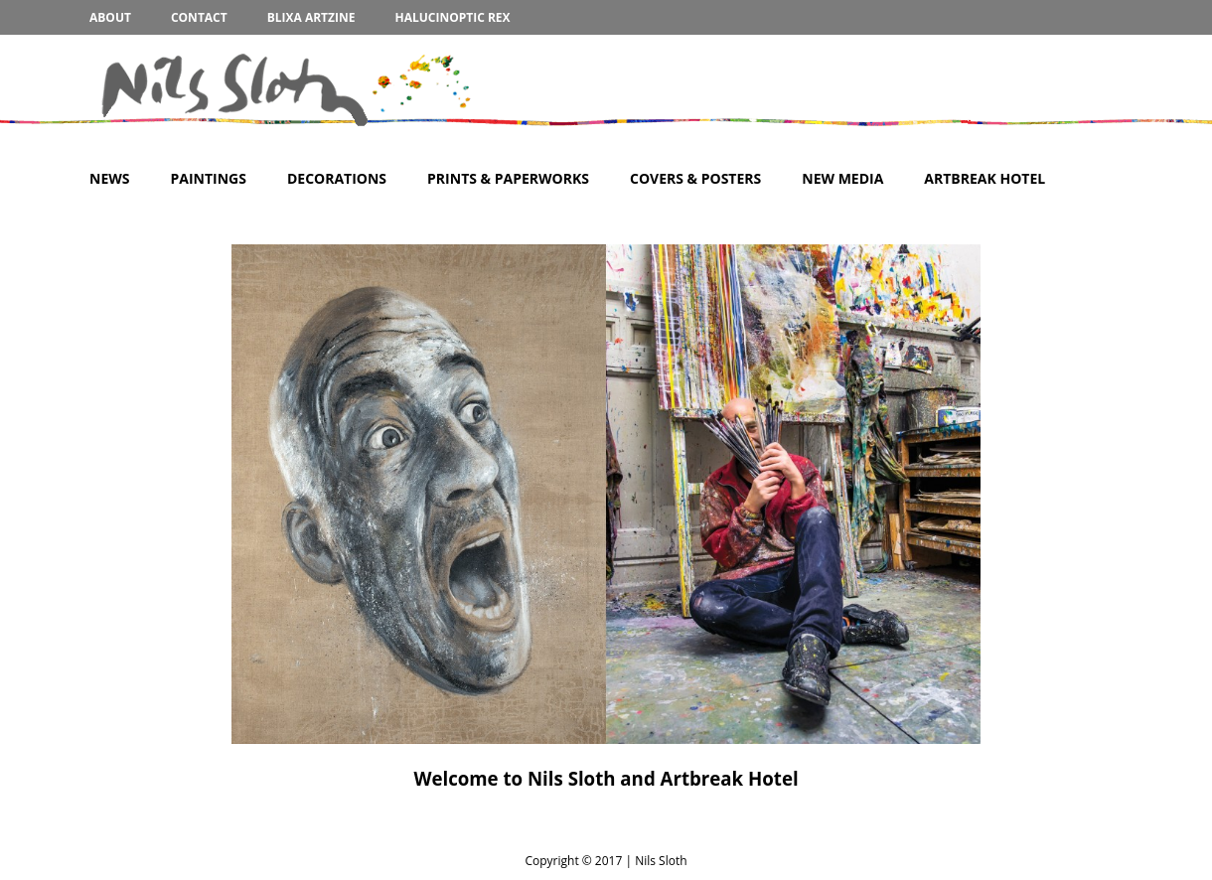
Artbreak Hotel (984, 178)
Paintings (207, 178)
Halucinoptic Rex (452, 17)
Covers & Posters (695, 178)
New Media (842, 178)
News (109, 178)
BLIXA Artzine (311, 17)
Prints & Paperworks (508, 178)
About (110, 17)
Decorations (336, 178)
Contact (199, 17)
